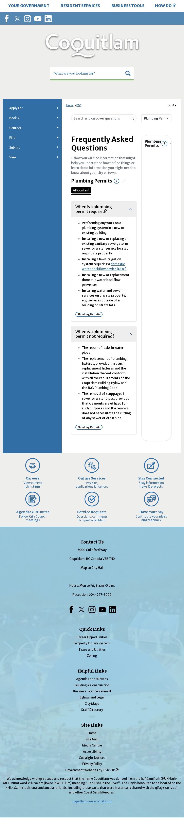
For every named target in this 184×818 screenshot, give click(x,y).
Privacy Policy (92, 764)
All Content (81, 190)
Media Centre (92, 745)
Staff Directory (92, 710)
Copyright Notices (92, 758)
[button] (128, 73)
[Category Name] (156, 118)
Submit (14, 148)
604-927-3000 (100, 595)
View (12, 157)
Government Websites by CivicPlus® (92, 770)
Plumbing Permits (156, 143)
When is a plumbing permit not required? (94, 334)
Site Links (92, 725)
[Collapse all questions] (123, 181)
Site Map (92, 739)
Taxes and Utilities (92, 649)
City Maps (92, 704)
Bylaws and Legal (92, 697)
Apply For (16, 108)
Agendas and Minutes (92, 679)
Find (12, 138)
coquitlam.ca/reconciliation (92, 801)
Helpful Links (92, 671)
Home (69, 105)
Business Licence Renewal (92, 691)
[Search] (132, 118)
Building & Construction (92, 685)
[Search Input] (103, 118)
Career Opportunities (92, 637)
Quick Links (92, 629)
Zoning (92, 656)
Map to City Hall (92, 568)
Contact (15, 128)
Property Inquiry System (92, 643)
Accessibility (92, 752)
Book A (14, 118)
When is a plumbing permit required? (93, 209)
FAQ (78, 105)
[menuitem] (29, 6)
